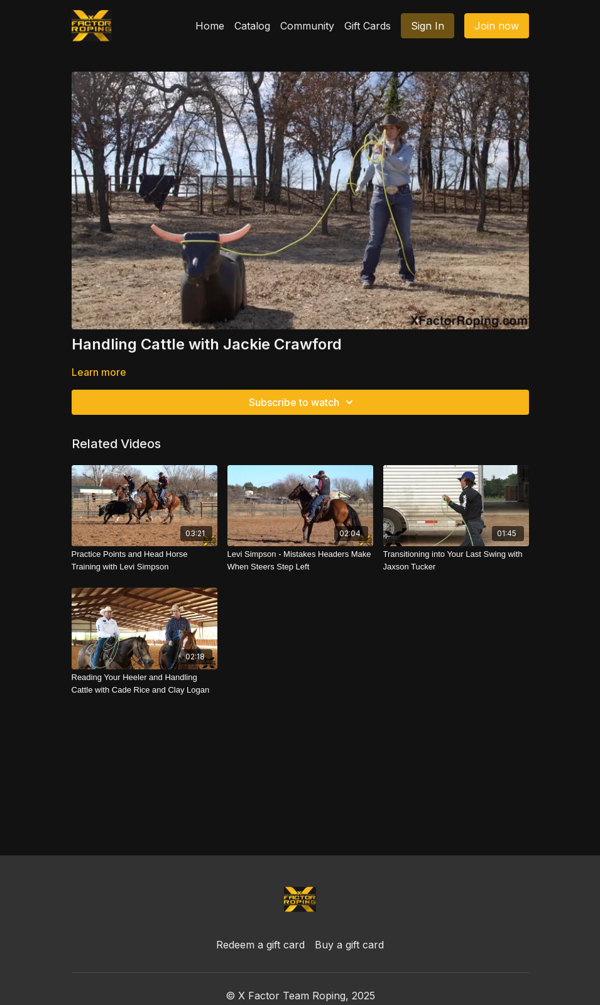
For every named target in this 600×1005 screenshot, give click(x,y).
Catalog (252, 25)
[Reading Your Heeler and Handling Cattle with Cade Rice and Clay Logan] (144, 683)
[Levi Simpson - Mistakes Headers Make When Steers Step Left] (300, 560)
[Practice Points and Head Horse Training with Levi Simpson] (144, 560)
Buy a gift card (349, 944)
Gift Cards (367, 25)
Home (209, 25)
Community (307, 25)
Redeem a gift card (260, 944)
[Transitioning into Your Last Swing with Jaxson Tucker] (456, 560)
